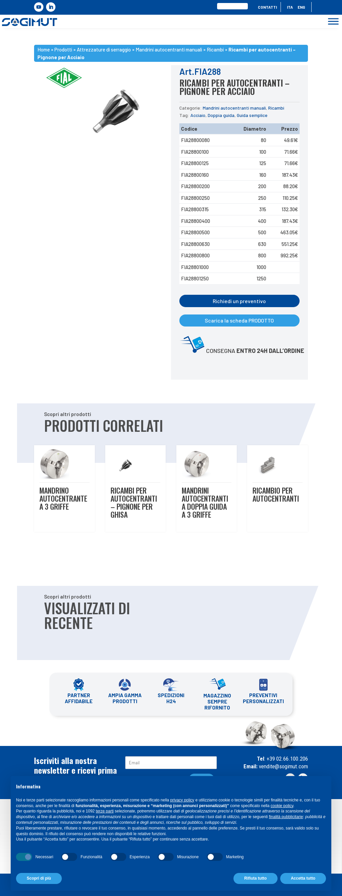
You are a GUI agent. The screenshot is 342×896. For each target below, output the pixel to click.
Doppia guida (221, 115)
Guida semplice (252, 115)
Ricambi (276, 108)
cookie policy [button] (282, 805)
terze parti (105, 811)
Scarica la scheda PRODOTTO (239, 320)
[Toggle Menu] (333, 21)
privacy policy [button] (182, 800)
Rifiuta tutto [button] (255, 878)
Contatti (267, 7)
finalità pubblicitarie (286, 816)
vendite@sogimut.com (283, 766)
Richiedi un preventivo (239, 301)
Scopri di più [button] (39, 878)
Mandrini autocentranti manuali (234, 108)
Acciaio (197, 115)
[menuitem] (290, 8)
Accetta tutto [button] (303, 878)
